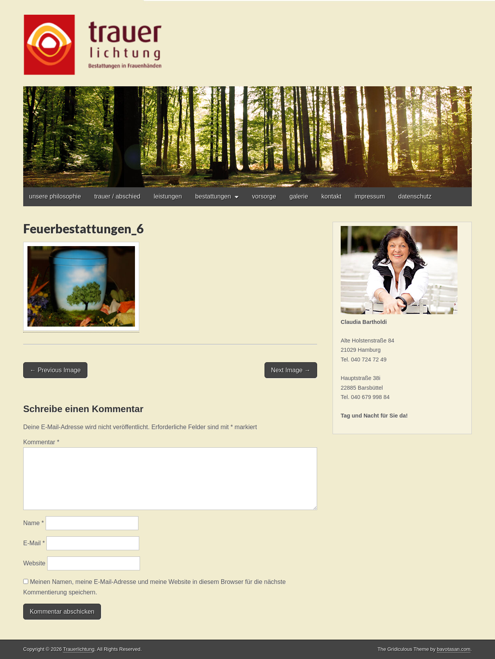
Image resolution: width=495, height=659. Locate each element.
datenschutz (415, 196)
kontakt (331, 196)
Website (34, 563)
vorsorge (264, 196)
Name (33, 523)
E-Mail (34, 543)
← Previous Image (55, 370)
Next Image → (291, 370)
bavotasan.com (454, 649)
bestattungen (213, 196)
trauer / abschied (117, 196)
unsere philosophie (55, 196)
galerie (299, 196)
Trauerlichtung (78, 649)
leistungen (168, 196)
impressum (370, 196)
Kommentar (41, 442)
